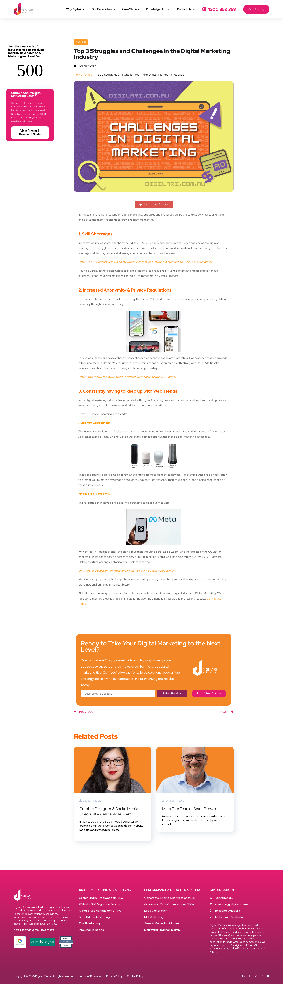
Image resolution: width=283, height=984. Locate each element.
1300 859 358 (222, 9)
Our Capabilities (103, 9)
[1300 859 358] (204, 9)
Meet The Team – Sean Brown (189, 809)
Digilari (81, 42)
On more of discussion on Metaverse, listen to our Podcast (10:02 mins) (126, 570)
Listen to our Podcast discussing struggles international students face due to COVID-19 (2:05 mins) (145, 262)
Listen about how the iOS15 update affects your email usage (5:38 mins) (127, 377)
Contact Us (186, 9)
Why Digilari (75, 9)
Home (78, 74)
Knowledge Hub (158, 9)
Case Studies (130, 9)
